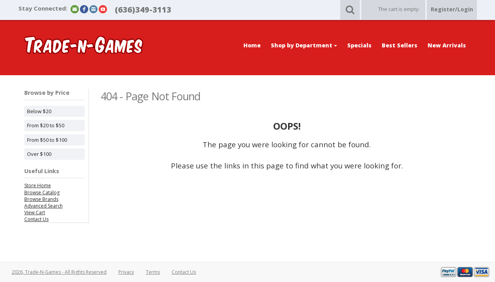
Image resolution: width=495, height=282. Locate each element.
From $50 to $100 (47, 139)
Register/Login (452, 9)
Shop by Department (304, 45)
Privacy (126, 272)
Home (252, 45)
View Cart (34, 212)
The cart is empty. (399, 9)
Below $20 (39, 111)
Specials (359, 45)
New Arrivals (447, 45)
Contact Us (36, 219)
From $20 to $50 (45, 125)
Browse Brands (41, 199)
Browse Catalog (42, 192)
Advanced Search (43, 205)
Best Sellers (399, 45)
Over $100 (39, 153)
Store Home (37, 185)
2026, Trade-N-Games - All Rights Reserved (59, 272)
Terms (153, 272)
